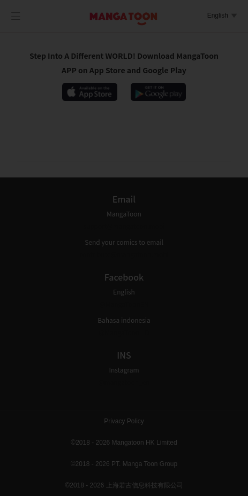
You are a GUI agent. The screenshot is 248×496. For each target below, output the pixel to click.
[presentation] (124, 243)
